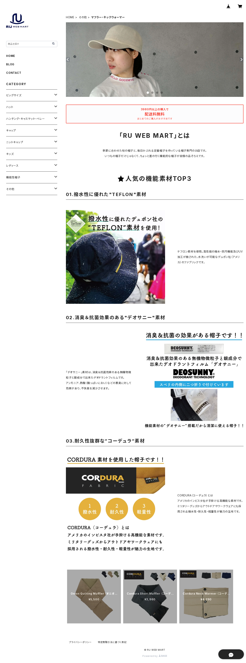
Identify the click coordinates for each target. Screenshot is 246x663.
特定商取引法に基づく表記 (112, 642)
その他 (83, 17)
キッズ (10, 153)
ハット (9, 107)
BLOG (10, 64)
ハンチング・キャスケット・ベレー (25, 118)
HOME (70, 17)
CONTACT (13, 72)
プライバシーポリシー (80, 642)
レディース (12, 165)
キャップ (11, 130)
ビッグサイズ (14, 95)
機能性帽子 (13, 177)
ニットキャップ (14, 142)
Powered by (154, 656)
